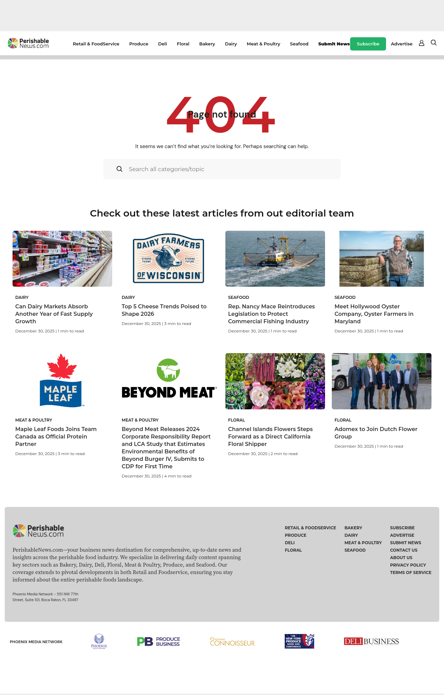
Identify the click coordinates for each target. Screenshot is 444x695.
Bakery (207, 43)
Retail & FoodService (96, 43)
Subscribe (368, 43)
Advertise (401, 43)
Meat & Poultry (263, 43)
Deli (162, 43)
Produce (138, 43)
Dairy (231, 43)
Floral (183, 43)
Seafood (299, 43)
